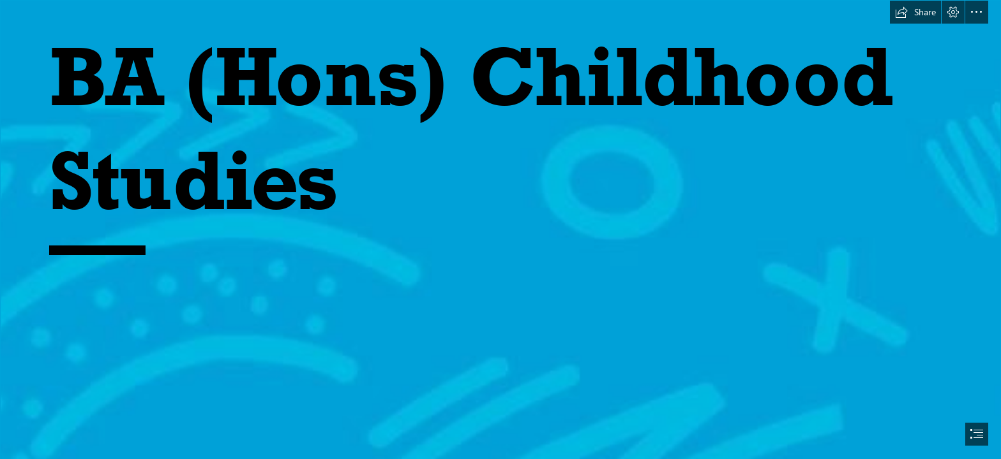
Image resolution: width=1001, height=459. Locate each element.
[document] (500, 229)
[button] (915, 12)
